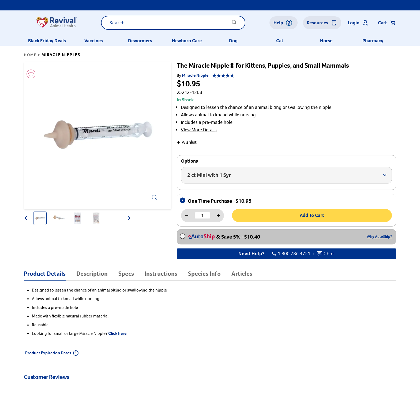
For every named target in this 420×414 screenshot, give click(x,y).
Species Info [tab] (204, 273)
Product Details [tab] (45, 273)
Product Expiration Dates (51, 353)
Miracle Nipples (61, 54)
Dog (233, 40)
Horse (326, 40)
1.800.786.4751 (291, 253)
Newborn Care (187, 40)
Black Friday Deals (47, 40)
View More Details (199, 129)
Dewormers (140, 40)
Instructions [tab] (161, 273)
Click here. (118, 333)
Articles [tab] (241, 273)
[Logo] (56, 23)
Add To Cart (312, 215)
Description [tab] (92, 273)
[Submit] (234, 24)
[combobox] (173, 22)
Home (30, 54)
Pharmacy (372, 40)
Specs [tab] (126, 273)
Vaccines (93, 40)
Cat (279, 40)
